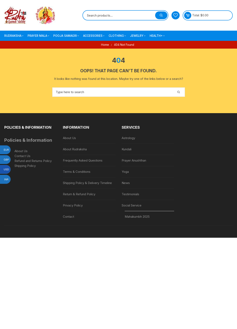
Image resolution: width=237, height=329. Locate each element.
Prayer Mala (39, 36)
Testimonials (130, 194)
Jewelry (138, 36)
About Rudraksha (75, 149)
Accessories (94, 36)
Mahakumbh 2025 (137, 217)
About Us (21, 151)
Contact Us (22, 156)
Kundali (126, 149)
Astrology (128, 138)
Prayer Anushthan (134, 160)
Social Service (131, 205)
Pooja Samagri (66, 36)
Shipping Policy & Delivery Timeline (87, 183)
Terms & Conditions (76, 172)
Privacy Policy (73, 205)
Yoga (125, 172)
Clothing (118, 36)
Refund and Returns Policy (33, 161)
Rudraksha (14, 36)
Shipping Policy (25, 166)
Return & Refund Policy (79, 194)
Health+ (157, 36)
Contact (68, 217)
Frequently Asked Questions (82, 160)
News (126, 183)
